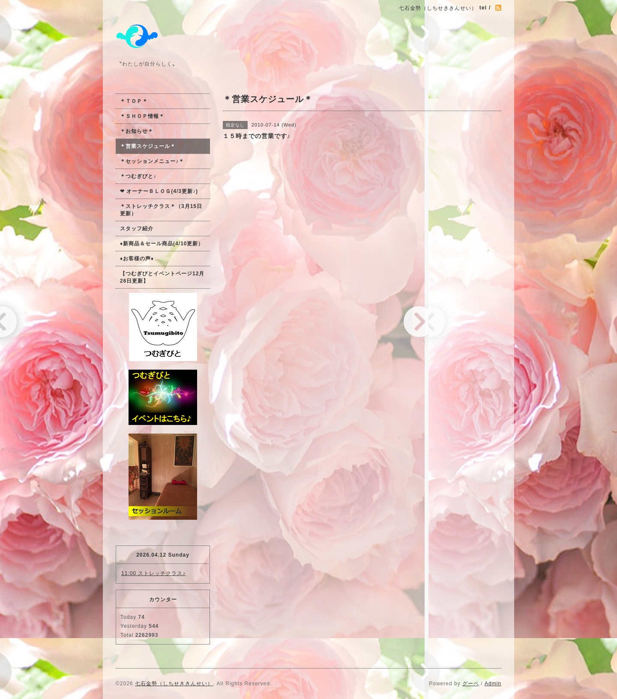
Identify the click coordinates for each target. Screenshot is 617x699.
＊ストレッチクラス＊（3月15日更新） (161, 210)
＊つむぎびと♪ (138, 176)
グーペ (470, 684)
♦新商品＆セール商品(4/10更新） (162, 244)
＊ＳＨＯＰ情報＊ (142, 116)
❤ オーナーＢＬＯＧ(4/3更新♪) (159, 191)
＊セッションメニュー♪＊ (152, 161)
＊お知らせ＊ (136, 131)
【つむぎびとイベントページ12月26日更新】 (162, 277)
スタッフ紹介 (136, 229)
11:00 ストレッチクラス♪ (153, 573)
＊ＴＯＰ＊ (134, 101)
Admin (493, 684)
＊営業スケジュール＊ (148, 146)
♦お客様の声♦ (137, 259)
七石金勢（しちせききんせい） (174, 684)
